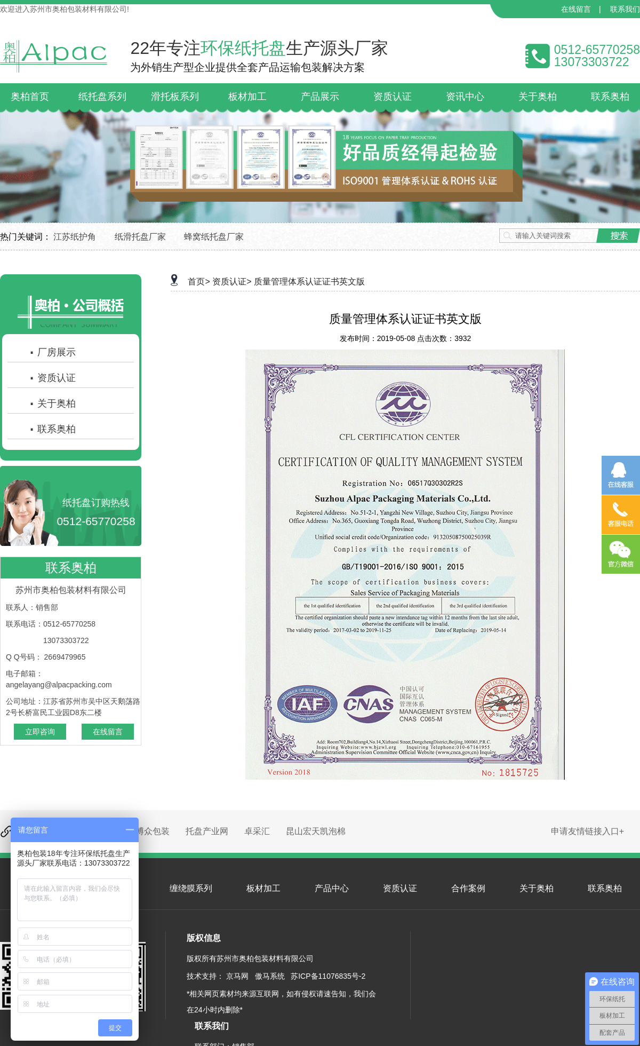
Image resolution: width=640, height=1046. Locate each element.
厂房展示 (52, 352)
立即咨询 (40, 731)
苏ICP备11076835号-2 (328, 976)
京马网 (237, 976)
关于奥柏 (52, 403)
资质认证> (231, 281)
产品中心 (332, 888)
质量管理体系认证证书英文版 (309, 281)
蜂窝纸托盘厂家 (214, 236)
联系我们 (625, 9)
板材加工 (263, 888)
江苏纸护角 (74, 236)
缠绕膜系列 (191, 888)
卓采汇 (257, 831)
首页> (199, 281)
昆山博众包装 (144, 831)
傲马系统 (270, 976)
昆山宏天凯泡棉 (316, 831)
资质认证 (52, 378)
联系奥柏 (52, 429)
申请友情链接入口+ (587, 831)
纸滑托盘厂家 (140, 236)
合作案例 (468, 888)
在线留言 (576, 9)
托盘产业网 (207, 831)
